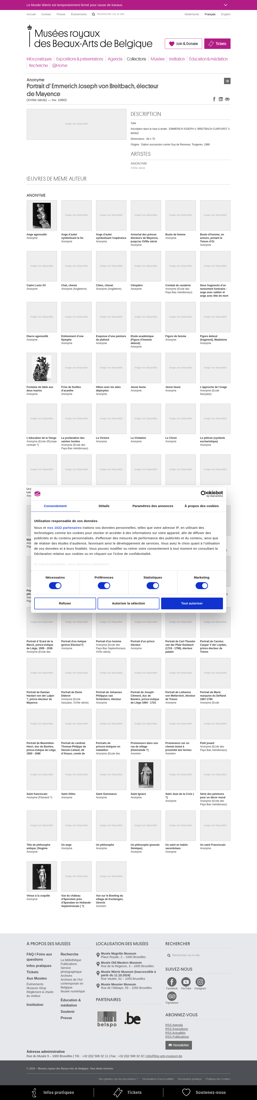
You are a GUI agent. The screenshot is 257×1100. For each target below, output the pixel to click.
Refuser (65, 603)
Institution (177, 59)
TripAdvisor (171, 1002)
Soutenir (68, 1011)
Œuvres (227, 81)
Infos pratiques (39, 59)
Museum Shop (36, 988)
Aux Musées (37, 978)
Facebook (172, 988)
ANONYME (139, 165)
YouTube (186, 988)
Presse (61, 14)
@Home (59, 65)
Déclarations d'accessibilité (158, 1078)
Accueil (31, 14)
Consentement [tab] (55, 506)
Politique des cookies (218, 1078)
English (226, 14)
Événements (79, 14)
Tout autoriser (192, 603)
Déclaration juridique (189, 1078)
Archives (66, 975)
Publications (69, 964)
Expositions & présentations (79, 59)
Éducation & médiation (208, 59)
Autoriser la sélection (128, 603)
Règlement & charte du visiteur (40, 994)
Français (210, 14)
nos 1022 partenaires (64, 527)
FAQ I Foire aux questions (39, 956)
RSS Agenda (174, 1025)
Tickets (221, 44)
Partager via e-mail (227, 99)
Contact (46, 14)
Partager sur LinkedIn (221, 99)
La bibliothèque (71, 960)
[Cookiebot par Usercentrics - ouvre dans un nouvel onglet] (204, 494)
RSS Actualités (175, 1033)
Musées (158, 59)
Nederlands (192, 14)
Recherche (38, 65)
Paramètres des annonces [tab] (153, 506)
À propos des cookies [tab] (202, 506)
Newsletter (181, 1045)
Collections (136, 59)
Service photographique (71, 970)
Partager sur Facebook (214, 99)
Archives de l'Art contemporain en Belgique (72, 983)
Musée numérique (73, 991)
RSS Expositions (176, 1029)
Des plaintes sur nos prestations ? (118, 1078)
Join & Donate (187, 44)
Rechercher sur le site (93, 14)
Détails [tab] (104, 506)
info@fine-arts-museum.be (164, 1056)
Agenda (115, 59)
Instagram (200, 988)
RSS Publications (177, 1036)
